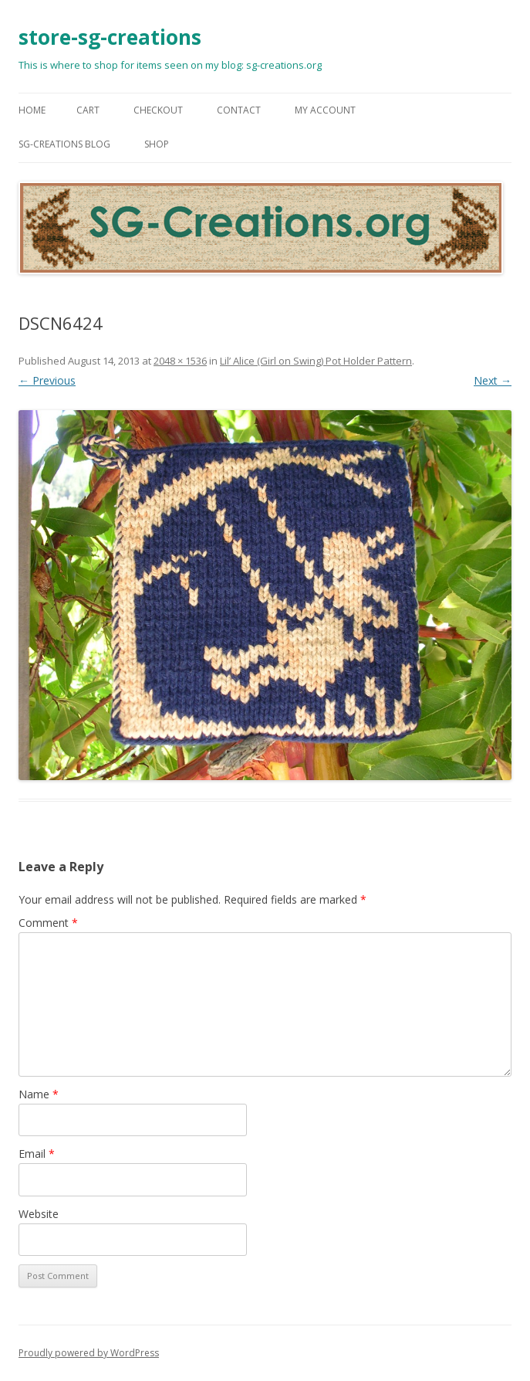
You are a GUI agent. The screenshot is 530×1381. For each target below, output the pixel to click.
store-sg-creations (110, 37)
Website (39, 1213)
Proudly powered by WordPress (89, 1352)
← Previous (47, 380)
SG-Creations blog (64, 144)
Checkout (158, 110)
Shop (156, 144)
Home (32, 110)
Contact (239, 110)
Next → (492, 380)
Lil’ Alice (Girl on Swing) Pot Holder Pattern (316, 361)
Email (37, 1153)
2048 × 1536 (180, 361)
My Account (325, 110)
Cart (88, 110)
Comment (48, 922)
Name (39, 1094)
